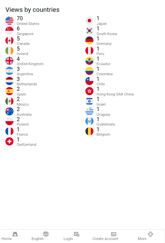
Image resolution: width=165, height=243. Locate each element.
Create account (105, 236)
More (145, 236)
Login (71, 236)
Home (10, 236)
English (40, 236)
